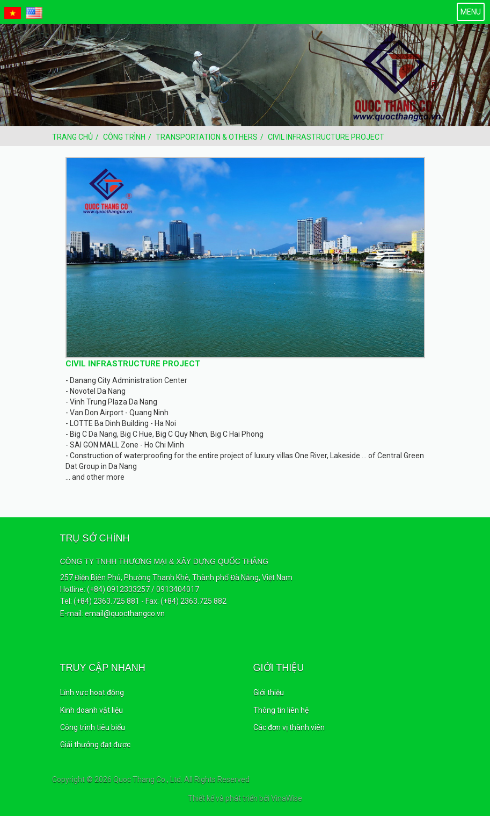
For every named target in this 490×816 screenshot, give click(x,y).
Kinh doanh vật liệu (91, 710)
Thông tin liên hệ (281, 710)
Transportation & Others (207, 137)
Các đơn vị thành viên (289, 727)
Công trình (124, 137)
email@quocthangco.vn (125, 613)
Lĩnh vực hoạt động (92, 692)
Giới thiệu (268, 692)
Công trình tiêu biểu (92, 727)
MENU (470, 12)
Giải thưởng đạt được (95, 744)
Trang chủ (72, 137)
